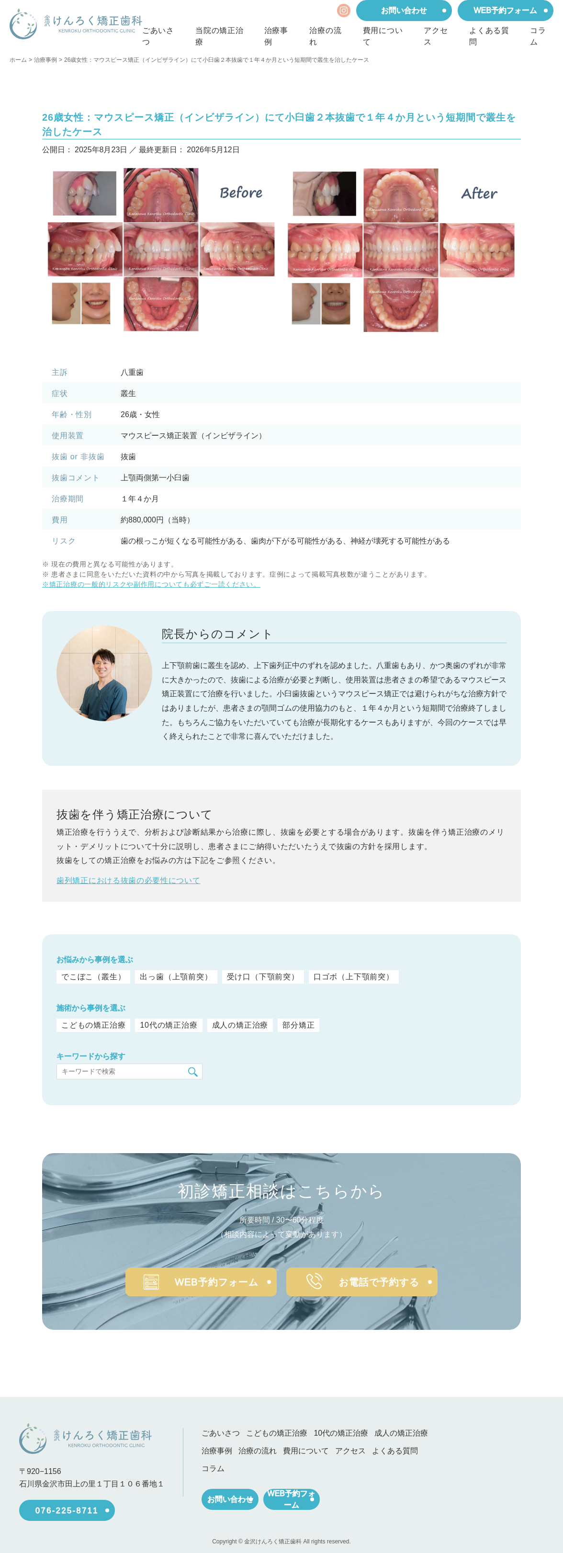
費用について (383, 36)
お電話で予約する (383, 1277)
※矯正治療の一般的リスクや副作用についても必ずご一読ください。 (151, 584)
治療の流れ (325, 36)
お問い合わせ (404, 10)
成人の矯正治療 (238, 1025)
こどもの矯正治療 (93, 1025)
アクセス (436, 36)
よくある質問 (489, 36)
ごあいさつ (158, 36)
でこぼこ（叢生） (93, 977)
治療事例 (276, 36)
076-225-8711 (67, 1506)
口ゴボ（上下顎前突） (354, 977)
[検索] (193, 1072)
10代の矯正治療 (167, 1025)
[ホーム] (76, 24)
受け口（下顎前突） (263, 977)
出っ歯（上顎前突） (176, 977)
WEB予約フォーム (506, 10)
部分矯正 (297, 1025)
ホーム (18, 60)
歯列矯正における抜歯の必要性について (128, 880)
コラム (538, 36)
